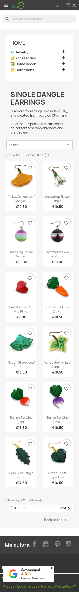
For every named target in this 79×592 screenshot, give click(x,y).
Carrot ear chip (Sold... (57, 309)
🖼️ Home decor (23, 64)
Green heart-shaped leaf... (58, 475)
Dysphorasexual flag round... (58, 254)
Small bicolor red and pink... (21, 309)
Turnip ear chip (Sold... (58, 420)
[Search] (39, 19)
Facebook (33, 543)
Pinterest (56, 543)
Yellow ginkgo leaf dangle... (21, 199)
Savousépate (32, 569)
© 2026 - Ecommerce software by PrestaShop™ (39, 586)
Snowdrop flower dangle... (57, 199)
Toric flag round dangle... (21, 254)
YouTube (45, 543)
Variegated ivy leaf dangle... (57, 364)
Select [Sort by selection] (39, 144)
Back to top (56, 519)
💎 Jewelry (19, 52)
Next (65, 508)
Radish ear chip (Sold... (21, 420)
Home (18, 42)
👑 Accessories (23, 58)
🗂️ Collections (22, 70)
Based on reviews (32, 578)
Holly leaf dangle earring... (21, 475)
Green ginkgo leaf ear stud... (21, 364)
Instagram (68, 543)
